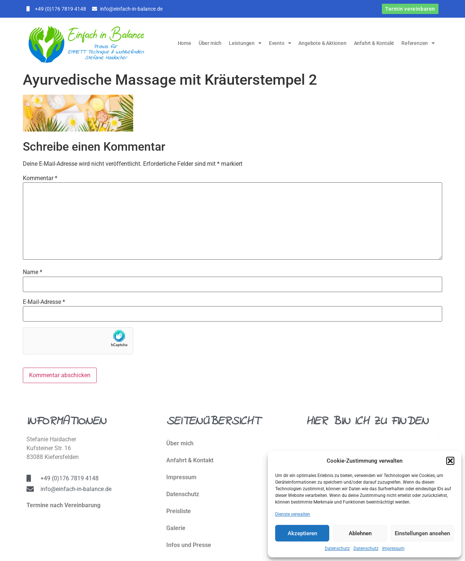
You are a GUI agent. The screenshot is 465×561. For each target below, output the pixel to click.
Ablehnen (360, 533)
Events (280, 43)
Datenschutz (337, 548)
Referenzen (418, 43)
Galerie (175, 528)
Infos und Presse (188, 544)
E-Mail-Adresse (44, 302)
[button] (450, 460)
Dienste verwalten (292, 514)
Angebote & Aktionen (322, 43)
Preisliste (178, 511)
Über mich (210, 43)
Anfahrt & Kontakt (374, 43)
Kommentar (40, 178)
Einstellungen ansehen (422, 533)
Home (184, 43)
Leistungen (245, 43)
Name (32, 272)
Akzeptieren (302, 533)
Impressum (393, 548)
